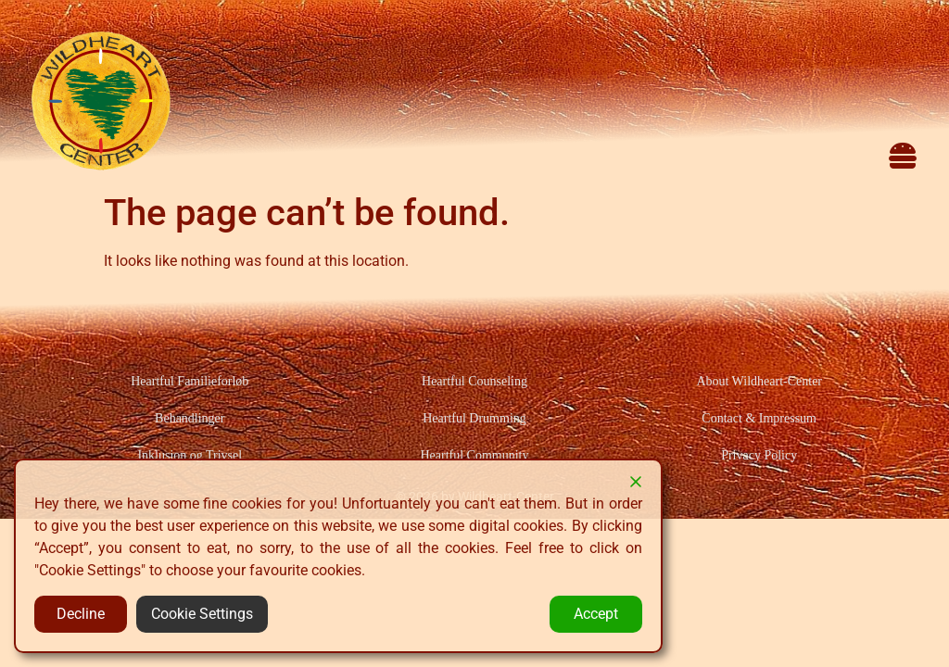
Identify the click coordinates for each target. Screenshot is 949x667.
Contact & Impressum (759, 418)
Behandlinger (189, 418)
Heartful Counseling (474, 381)
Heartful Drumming (474, 418)
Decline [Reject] (81, 614)
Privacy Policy (759, 455)
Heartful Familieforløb (189, 381)
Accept (596, 614)
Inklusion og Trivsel (189, 455)
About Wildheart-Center (759, 381)
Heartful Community (474, 455)
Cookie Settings (202, 614)
